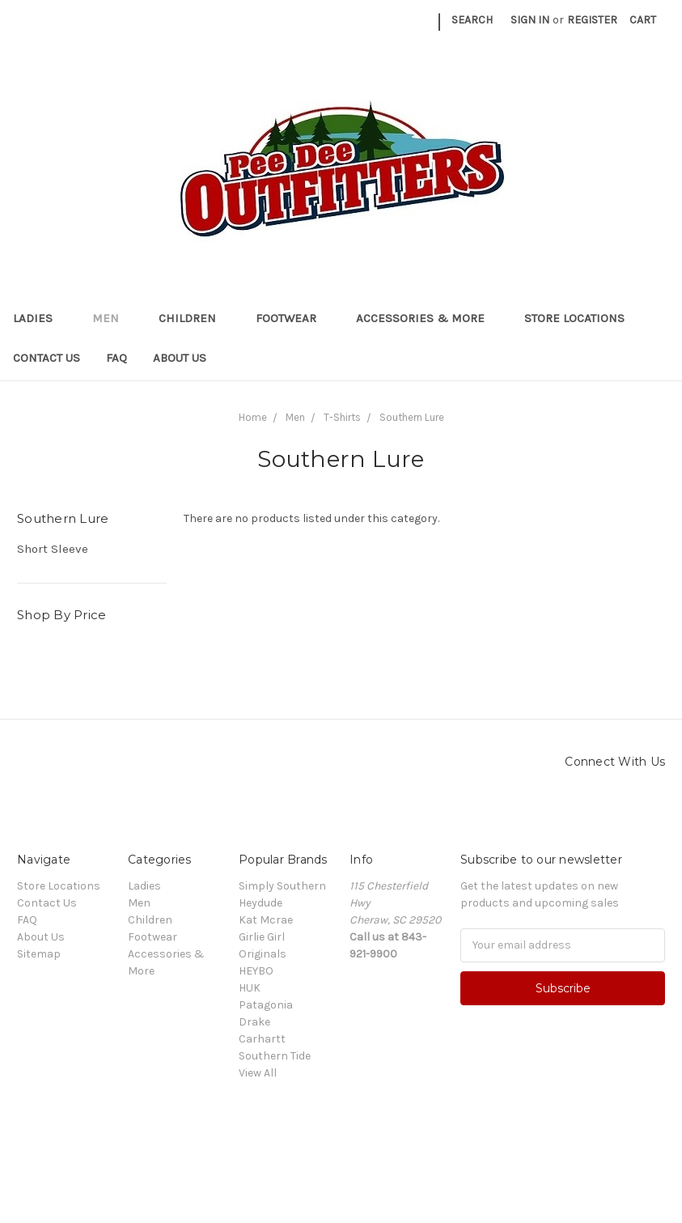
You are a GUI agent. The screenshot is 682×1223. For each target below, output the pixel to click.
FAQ (116, 357)
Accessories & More (427, 318)
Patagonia (266, 1005)
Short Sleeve (52, 548)
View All (258, 1073)
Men (112, 318)
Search (472, 20)
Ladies (39, 318)
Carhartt (262, 1039)
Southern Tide (275, 1056)
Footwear (293, 318)
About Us (179, 357)
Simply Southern (282, 886)
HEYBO (256, 971)
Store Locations (574, 318)
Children (194, 318)
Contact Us (46, 357)
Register (592, 20)
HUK (250, 988)
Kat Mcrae (266, 920)
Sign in (529, 20)
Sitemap (39, 954)
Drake (254, 1022)
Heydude (260, 903)
